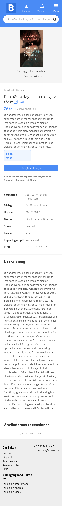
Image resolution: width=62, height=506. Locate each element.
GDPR (5, 469)
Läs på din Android (13, 487)
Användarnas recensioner (29, 424)
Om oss (6, 453)
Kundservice (9, 461)
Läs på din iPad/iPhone (15, 483)
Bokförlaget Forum (36, 205)
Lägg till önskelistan (31, 71)
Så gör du (7, 457)
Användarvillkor (11, 465)
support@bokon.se (47, 450)
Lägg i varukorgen (31, 168)
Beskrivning (14, 261)
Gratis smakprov (31, 76)
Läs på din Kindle (12, 491)
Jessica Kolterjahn (14, 90)
